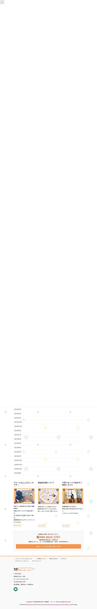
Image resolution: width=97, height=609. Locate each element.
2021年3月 (17, 452)
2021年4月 (17, 447)
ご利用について (41, 559)
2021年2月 (17, 456)
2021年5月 (17, 443)
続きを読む (17, 525)
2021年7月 (17, 435)
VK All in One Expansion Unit (55, 604)
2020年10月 (18, 469)
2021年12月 (18, 422)
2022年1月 (17, 418)
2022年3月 (17, 409)
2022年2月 (17, 413)
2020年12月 (18, 460)
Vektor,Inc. (67, 604)
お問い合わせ (53, 559)
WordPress (30, 604)
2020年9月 (17, 473)
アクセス (63, 559)
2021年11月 (18, 426)
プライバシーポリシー (22, 561)
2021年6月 (17, 439)
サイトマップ (36, 561)
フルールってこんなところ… (24, 559)
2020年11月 (18, 465)
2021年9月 (17, 430)
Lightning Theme (40, 604)
